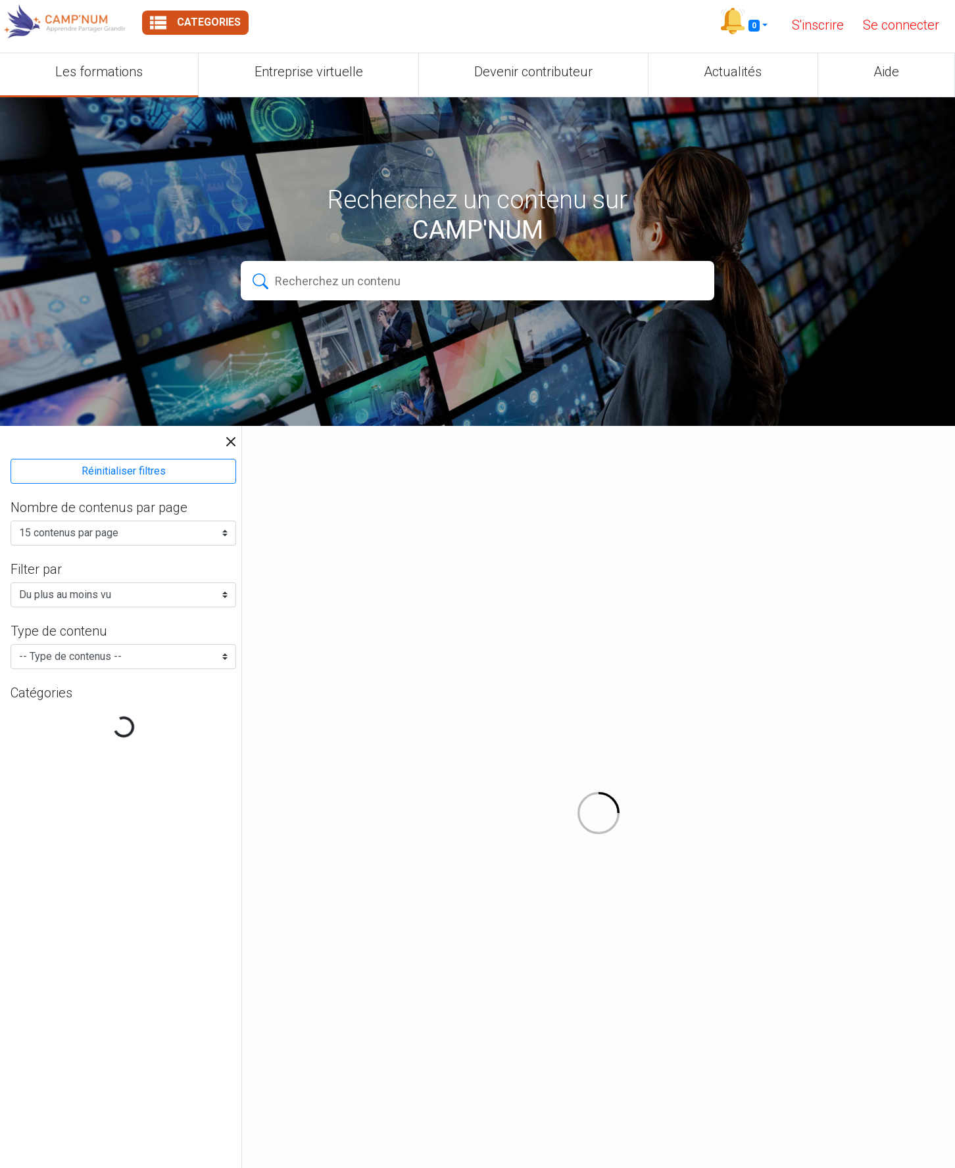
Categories (195, 22)
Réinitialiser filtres (124, 471)
